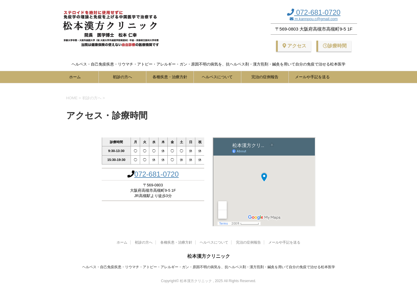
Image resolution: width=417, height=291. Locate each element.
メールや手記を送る (312, 77)
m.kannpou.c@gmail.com (315, 19)
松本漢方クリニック (208, 256)
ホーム (75, 77)
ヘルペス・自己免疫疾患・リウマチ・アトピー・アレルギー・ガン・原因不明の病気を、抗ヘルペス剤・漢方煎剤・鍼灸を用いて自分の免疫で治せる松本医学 (208, 267)
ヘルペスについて (217, 77)
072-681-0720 (317, 12)
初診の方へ (122, 77)
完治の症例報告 (264, 77)
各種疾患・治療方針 (170, 77)
